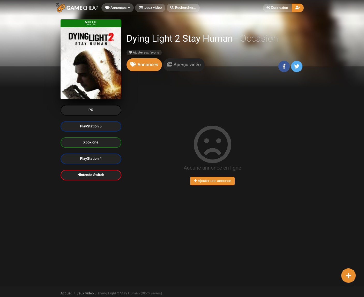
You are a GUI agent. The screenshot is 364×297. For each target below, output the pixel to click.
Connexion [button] (277, 8)
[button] (183, 8)
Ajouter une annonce (212, 181)
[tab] (144, 64)
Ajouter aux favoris (144, 52)
